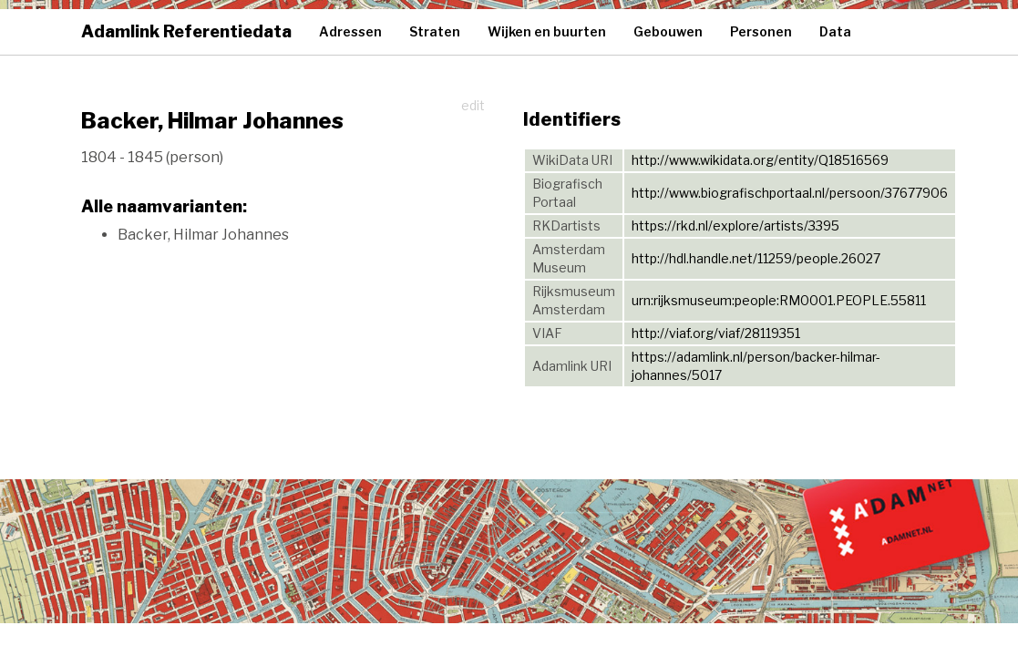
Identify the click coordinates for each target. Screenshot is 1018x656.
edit (473, 105)
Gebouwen (668, 31)
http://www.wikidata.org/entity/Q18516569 (760, 160)
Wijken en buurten (547, 31)
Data (835, 31)
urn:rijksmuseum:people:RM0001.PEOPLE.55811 (779, 300)
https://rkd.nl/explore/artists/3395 (735, 225)
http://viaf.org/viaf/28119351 (716, 333)
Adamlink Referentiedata (186, 31)
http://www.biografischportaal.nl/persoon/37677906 (790, 192)
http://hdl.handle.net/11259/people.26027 (756, 258)
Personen (761, 31)
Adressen (350, 31)
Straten (434, 31)
